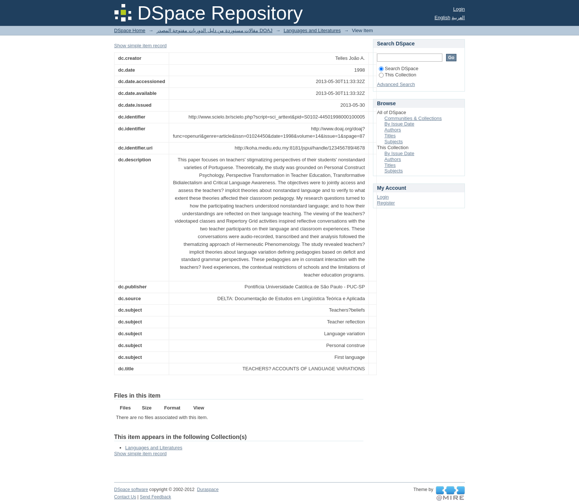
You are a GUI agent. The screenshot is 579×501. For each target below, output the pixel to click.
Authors (392, 130)
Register (386, 203)
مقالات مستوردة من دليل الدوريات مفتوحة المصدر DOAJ (215, 30)
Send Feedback (155, 497)
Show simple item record (140, 45)
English (442, 17)
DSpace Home (129, 30)
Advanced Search (396, 84)
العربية (458, 17)
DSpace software (131, 489)
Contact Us (125, 497)
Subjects (393, 141)
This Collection (397, 75)
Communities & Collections (413, 118)
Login (459, 9)
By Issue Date (399, 124)
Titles (390, 135)
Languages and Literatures (312, 30)
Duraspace (207, 489)
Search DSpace (398, 68)
